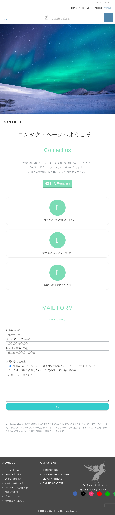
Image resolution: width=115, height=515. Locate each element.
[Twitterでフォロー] (100, 2)
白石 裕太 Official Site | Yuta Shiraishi (61, 511)
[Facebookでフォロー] (97, 2)
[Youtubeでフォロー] (105, 2)
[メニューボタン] (4, 17)
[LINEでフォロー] (108, 2)
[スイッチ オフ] (108, 17)
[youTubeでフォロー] (99, 493)
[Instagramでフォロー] (91, 493)
